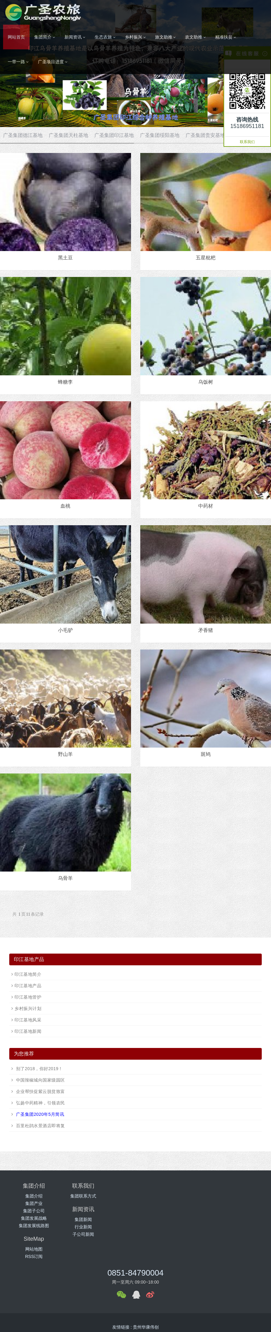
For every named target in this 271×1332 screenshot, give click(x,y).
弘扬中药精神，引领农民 (39, 1102)
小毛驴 (65, 630)
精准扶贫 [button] (225, 37)
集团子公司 (34, 1210)
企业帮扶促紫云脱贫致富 (39, 1091)
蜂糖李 (65, 382)
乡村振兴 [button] (135, 37)
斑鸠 (206, 754)
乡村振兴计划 (27, 1008)
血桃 (65, 506)
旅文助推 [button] (165, 37)
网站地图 (237, 1196)
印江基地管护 (27, 997)
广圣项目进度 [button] (53, 62)
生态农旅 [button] (105, 37)
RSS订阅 (237, 1203)
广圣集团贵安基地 (205, 135)
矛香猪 (205, 630)
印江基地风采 (27, 1019)
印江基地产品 (27, 985)
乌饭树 (205, 382)
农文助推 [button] (195, 37)
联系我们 (247, 142)
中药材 (205, 506)
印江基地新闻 (27, 1031)
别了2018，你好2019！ (38, 1068)
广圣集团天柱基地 (68, 135)
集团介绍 (34, 1196)
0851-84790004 (135, 1242)
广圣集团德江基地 (23, 135)
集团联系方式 (102, 1196)
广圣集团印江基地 (114, 135)
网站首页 (16, 37)
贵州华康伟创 (146, 1296)
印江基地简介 (27, 974)
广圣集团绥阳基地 (159, 135)
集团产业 (34, 1203)
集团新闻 (169, 1196)
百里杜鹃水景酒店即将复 (39, 1125)
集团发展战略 (34, 1218)
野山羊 (65, 754)
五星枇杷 (206, 257)
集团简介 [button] (44, 37)
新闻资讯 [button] (74, 37)
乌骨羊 (65, 878)
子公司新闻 (169, 1210)
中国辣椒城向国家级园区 (39, 1080)
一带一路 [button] (18, 62)
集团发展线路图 (34, 1225)
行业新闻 (169, 1203)
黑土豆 (65, 257)
